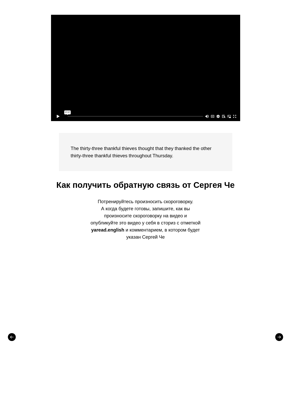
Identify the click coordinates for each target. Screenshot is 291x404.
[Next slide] (279, 337)
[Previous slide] (12, 337)
